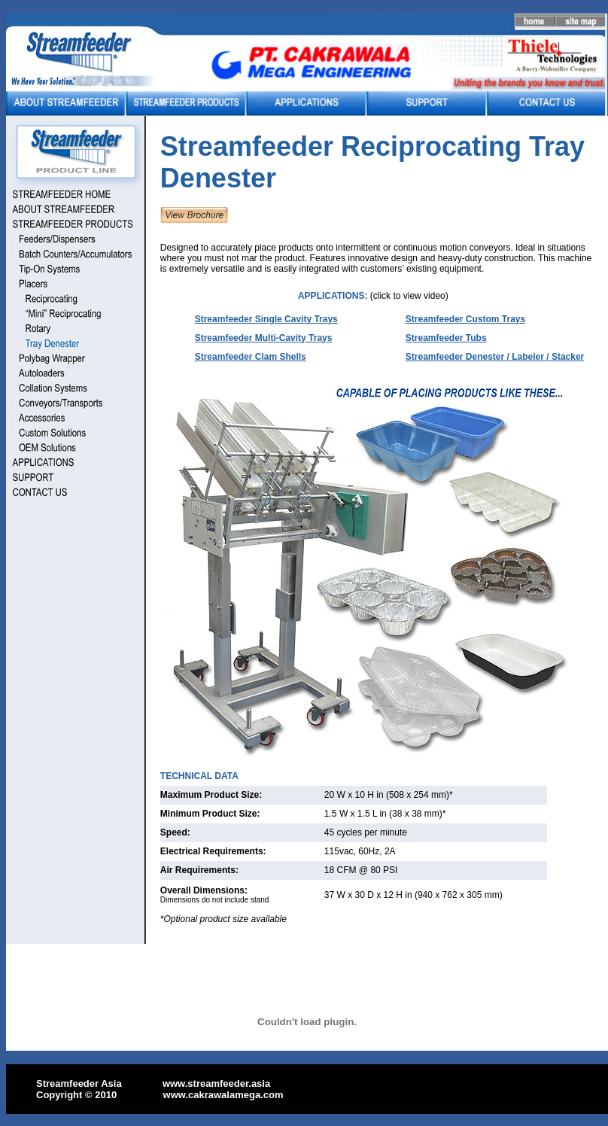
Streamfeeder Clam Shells (250, 356)
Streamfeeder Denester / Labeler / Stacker (495, 356)
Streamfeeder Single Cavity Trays (266, 319)
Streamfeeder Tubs (446, 338)
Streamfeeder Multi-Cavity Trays (264, 338)
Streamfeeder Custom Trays (465, 319)
